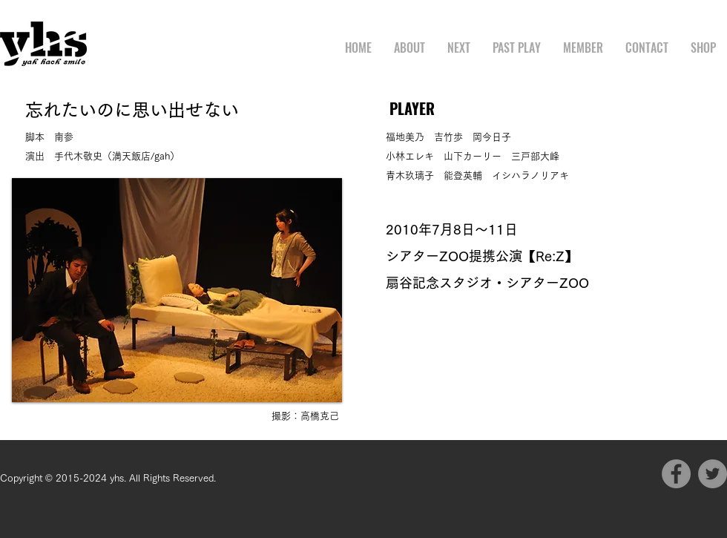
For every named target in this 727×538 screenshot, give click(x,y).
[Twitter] (712, 473)
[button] (177, 290)
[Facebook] (676, 473)
